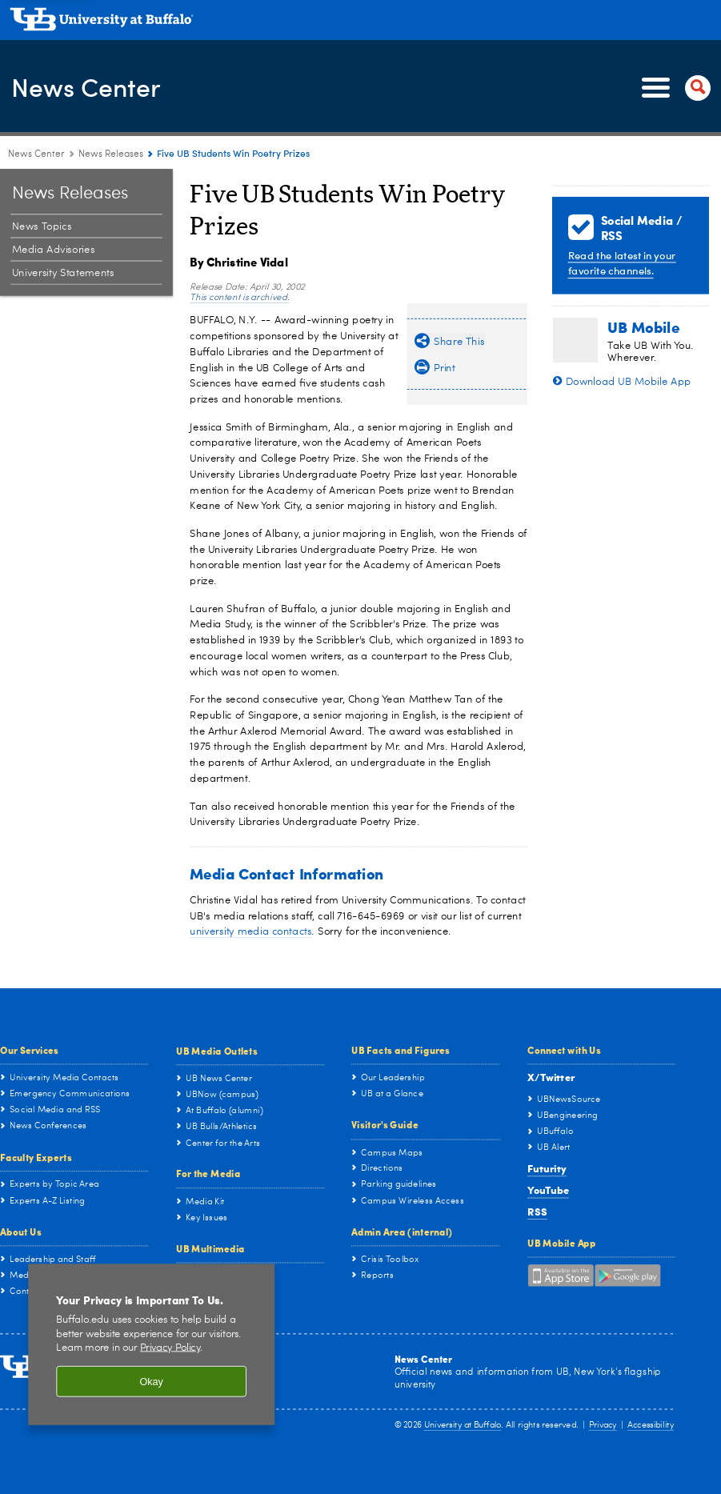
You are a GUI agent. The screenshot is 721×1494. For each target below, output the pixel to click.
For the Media (208, 1173)
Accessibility (650, 1426)
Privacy (603, 1426)
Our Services (29, 1050)
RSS (537, 1211)
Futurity (547, 1168)
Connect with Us (564, 1050)
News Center (94, 86)
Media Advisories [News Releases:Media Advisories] (53, 250)
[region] (151, 1344)
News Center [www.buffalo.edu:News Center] (36, 154)
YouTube (548, 1189)
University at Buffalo (463, 1426)
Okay (151, 1381)
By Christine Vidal (238, 261)
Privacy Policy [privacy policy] (170, 1348)
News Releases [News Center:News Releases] (110, 154)
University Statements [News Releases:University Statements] (63, 273)
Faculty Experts (36, 1157)
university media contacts (250, 932)
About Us (21, 1231)
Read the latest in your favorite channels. (622, 262)
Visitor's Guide (385, 1124)
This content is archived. (239, 298)
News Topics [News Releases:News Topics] (41, 227)
